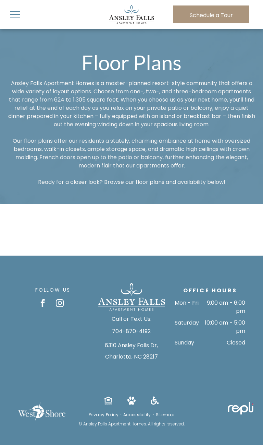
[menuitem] (104, 415)
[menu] (15, 14)
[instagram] (60, 304)
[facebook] (43, 304)
